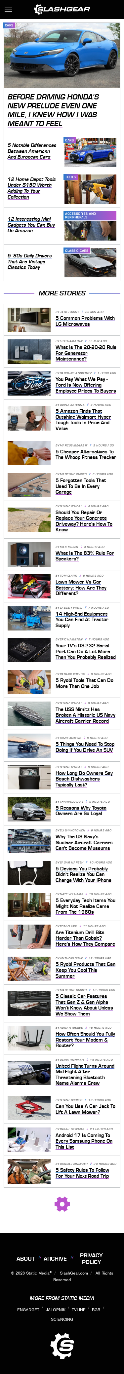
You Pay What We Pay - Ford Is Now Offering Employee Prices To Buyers (86, 385)
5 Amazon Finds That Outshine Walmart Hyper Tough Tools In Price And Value (83, 419)
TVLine (79, 1310)
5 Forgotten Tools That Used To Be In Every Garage (81, 486)
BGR (96, 1310)
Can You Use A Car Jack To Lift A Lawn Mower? (85, 1109)
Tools (70, 177)
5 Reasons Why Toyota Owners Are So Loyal (81, 811)
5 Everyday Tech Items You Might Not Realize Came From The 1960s (85, 906)
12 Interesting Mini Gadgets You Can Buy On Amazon (31, 224)
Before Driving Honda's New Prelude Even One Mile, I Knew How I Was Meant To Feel (53, 110)
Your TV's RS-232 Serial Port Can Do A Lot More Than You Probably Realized (86, 651)
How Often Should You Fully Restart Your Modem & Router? (85, 1039)
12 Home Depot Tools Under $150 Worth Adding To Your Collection (32, 188)
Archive (55, 1258)
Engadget (28, 1310)
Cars (9, 25)
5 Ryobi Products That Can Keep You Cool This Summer (85, 970)
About (26, 1258)
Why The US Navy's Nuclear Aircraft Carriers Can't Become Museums (84, 842)
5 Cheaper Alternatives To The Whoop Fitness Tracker (86, 454)
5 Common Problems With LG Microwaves (85, 321)
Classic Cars (76, 250)
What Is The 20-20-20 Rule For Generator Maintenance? (86, 353)
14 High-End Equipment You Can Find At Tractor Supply (82, 619)
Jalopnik (55, 1310)
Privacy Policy (91, 1258)
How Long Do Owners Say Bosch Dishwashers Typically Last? (84, 779)
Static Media (38, 1273)
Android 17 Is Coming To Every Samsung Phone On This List (84, 1141)
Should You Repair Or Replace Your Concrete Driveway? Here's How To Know (84, 521)
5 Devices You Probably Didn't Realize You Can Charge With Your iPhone (83, 874)
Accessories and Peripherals (80, 215)
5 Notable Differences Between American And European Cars (32, 151)
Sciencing (62, 1319)
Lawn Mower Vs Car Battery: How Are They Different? (81, 587)
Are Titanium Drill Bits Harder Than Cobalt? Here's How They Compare (85, 938)
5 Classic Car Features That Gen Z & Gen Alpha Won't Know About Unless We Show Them (84, 1005)
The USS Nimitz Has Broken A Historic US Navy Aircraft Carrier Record (85, 715)
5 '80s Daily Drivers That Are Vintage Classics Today (30, 261)
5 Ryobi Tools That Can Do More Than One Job (84, 683)
